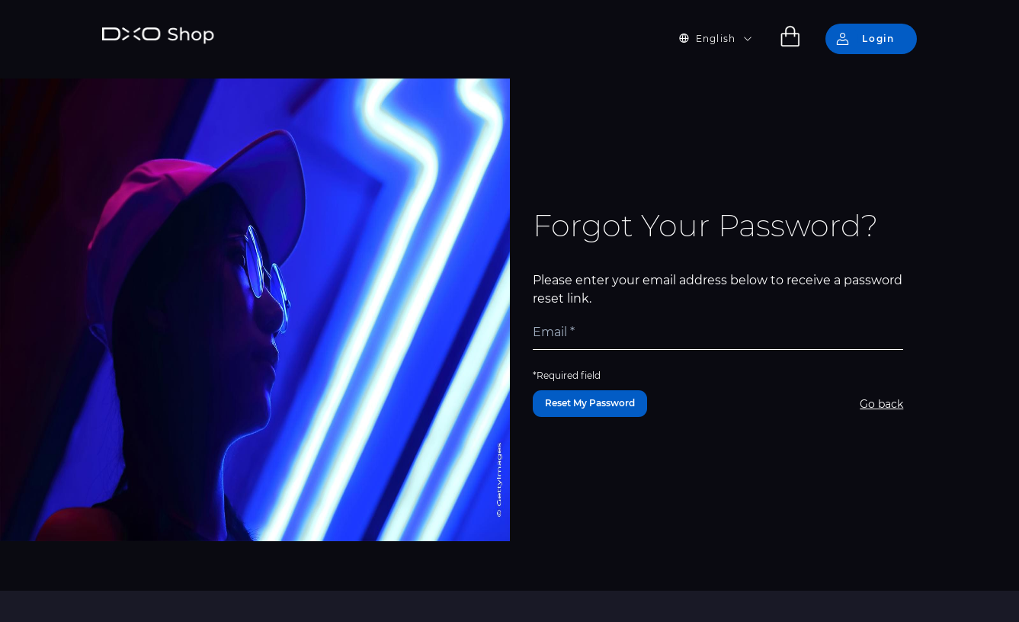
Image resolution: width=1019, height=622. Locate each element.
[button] (725, 39)
